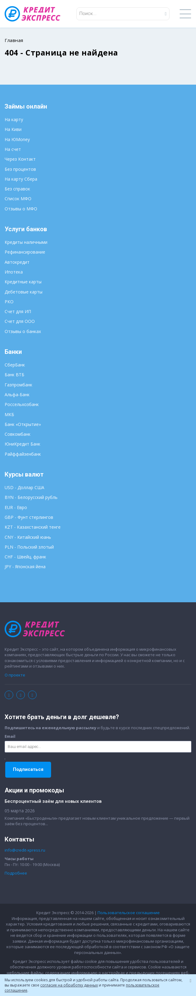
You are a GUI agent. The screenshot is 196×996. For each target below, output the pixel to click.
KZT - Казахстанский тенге (33, 527)
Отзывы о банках (23, 331)
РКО (9, 302)
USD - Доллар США (24, 487)
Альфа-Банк (17, 394)
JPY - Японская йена (25, 566)
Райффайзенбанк (23, 454)
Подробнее (16, 873)
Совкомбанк (17, 434)
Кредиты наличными (26, 242)
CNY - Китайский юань (28, 537)
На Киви (13, 129)
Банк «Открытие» (23, 424)
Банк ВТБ (14, 374)
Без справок (17, 189)
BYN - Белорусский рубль (31, 497)
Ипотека (14, 272)
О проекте (15, 675)
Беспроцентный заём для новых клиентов (53, 801)
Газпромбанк (18, 385)
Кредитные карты (23, 282)
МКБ (9, 414)
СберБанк (15, 365)
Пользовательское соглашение (129, 912)
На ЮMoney (17, 139)
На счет (13, 149)
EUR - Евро (16, 507)
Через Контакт (20, 159)
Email (10, 736)
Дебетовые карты (23, 292)
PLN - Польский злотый (29, 547)
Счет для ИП (18, 311)
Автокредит (17, 262)
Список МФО (18, 198)
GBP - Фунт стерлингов (29, 517)
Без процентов (20, 169)
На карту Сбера (21, 179)
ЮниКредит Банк (22, 444)
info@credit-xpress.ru (25, 850)
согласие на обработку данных (69, 985)
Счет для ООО (20, 321)
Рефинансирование (25, 252)
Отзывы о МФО (21, 209)
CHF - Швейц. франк (25, 557)
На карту (14, 119)
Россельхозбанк (22, 404)
